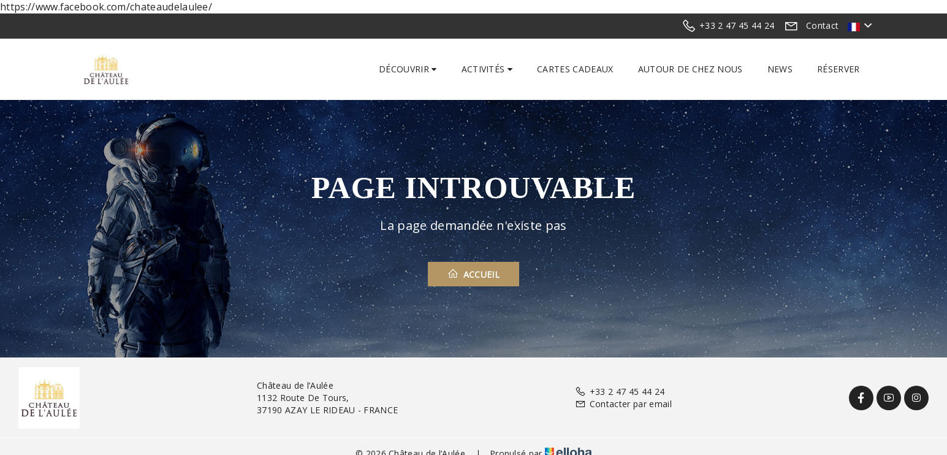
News (780, 69)
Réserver (838, 69)
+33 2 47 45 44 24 (619, 391)
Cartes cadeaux (575, 69)
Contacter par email (623, 404)
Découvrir (408, 69)
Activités (487, 69)
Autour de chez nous (690, 69)
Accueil (473, 274)
